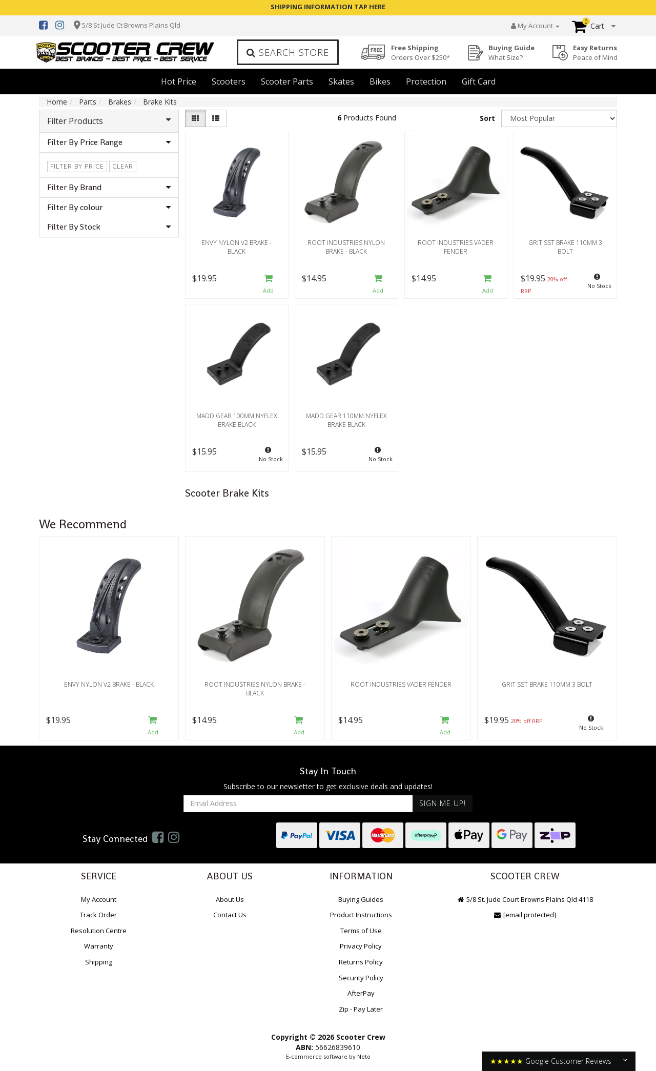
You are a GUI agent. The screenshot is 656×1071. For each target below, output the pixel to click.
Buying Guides (360, 899)
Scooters (228, 81)
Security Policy (361, 977)
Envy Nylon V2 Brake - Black (236, 247)
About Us (230, 899)
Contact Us (230, 914)
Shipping (98, 961)
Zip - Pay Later (361, 1009)
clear (122, 166)
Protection (426, 81)
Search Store (288, 52)
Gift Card (479, 81)
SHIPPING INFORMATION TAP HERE (328, 6)
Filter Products (109, 121)
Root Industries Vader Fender (456, 247)
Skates (341, 81)
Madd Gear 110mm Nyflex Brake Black (346, 420)
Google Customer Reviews (568, 1061)
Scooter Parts (287, 81)
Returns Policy (361, 961)
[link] (157, 837)
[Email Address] (298, 803)
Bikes (380, 81)
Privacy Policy (361, 946)
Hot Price (178, 81)
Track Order (98, 914)
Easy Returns (595, 52)
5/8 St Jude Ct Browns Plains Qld (131, 25)
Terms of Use (361, 930)
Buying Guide (511, 52)
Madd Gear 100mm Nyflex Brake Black (236, 420)
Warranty (98, 946)
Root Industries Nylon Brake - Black (346, 247)
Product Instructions (361, 914)
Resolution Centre (99, 930)
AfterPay (361, 993)
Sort (487, 118)
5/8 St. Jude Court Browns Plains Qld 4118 (525, 899)
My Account (98, 899)
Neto (364, 1056)
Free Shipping (420, 52)
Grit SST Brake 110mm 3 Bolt (565, 247)
